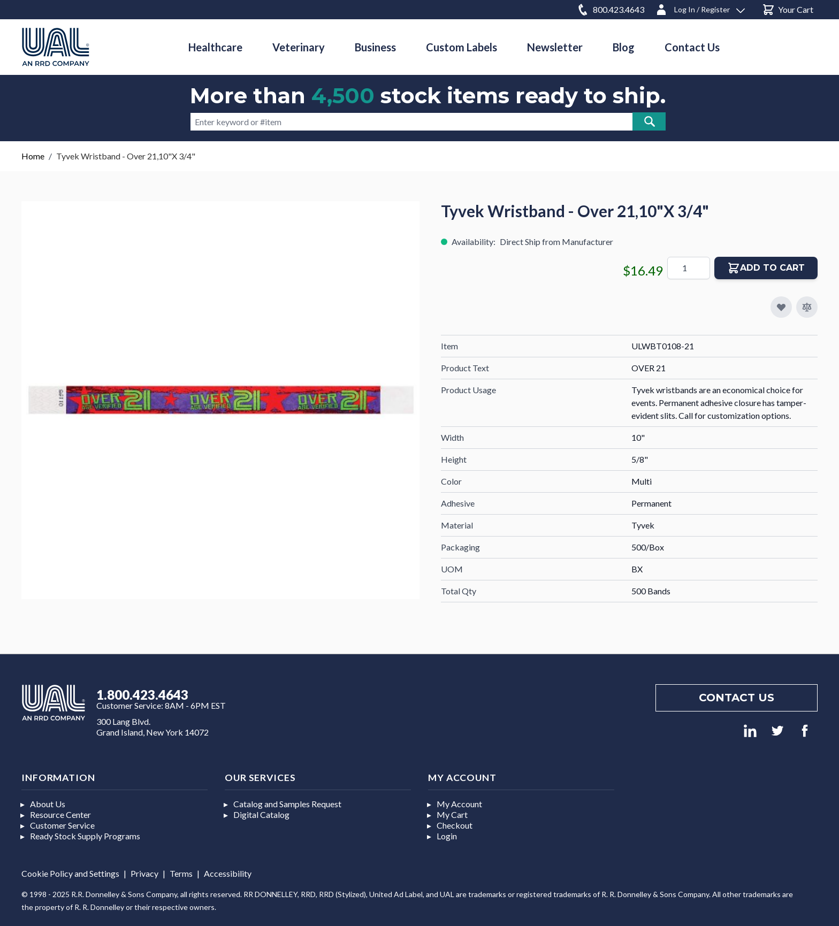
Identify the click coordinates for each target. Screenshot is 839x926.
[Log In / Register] (700, 8)
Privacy (144, 873)
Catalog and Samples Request (287, 804)
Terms (181, 873)
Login (447, 836)
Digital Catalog (261, 814)
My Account (459, 804)
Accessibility (227, 873)
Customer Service (62, 825)
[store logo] (55, 46)
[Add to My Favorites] (781, 307)
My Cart (452, 814)
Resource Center (60, 814)
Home (32, 156)
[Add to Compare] (807, 307)
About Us (47, 804)
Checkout (454, 825)
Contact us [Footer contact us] (736, 697)
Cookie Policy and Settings (70, 873)
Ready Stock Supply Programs (85, 836)
